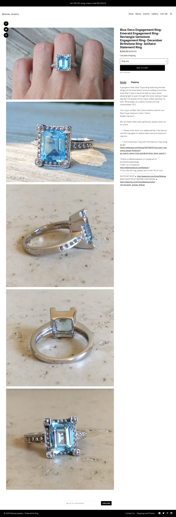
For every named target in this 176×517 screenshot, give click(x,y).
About (138, 13)
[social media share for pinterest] (6, 35)
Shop (131, 13)
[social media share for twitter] (6, 29)
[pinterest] (167, 513)
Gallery (155, 13)
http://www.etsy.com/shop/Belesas (151, 176)
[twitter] (163, 513)
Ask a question (125, 72)
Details (123, 82)
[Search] (171, 14)
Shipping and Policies (146, 513)
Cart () (163, 13)
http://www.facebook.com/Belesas (134, 167)
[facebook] (159, 513)
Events (146, 13)
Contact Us (130, 513)
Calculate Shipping (128, 55)
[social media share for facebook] (6, 23)
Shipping (135, 82)
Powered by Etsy (31, 513)
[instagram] (171, 513)
